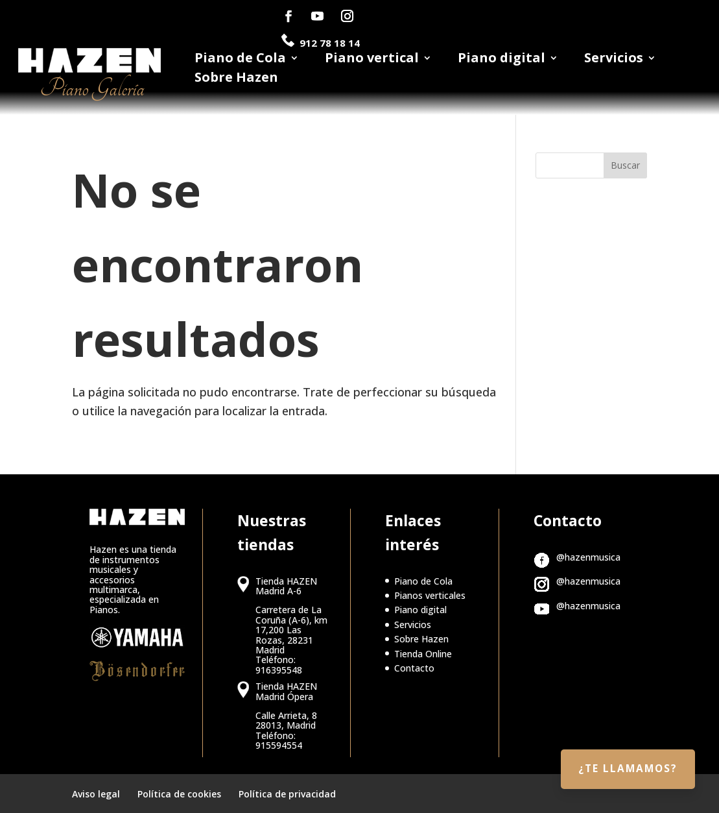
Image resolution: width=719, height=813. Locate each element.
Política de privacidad (287, 794)
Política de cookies (179, 794)
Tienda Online (423, 654)
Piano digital (501, 59)
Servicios (613, 59)
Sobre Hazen (236, 79)
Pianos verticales (430, 595)
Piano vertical (372, 59)
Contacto (414, 668)
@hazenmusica (588, 557)
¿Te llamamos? (623, 765)
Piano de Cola (240, 59)
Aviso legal (96, 794)
